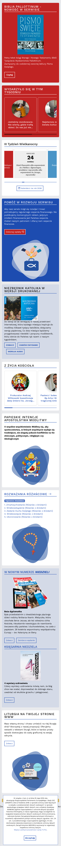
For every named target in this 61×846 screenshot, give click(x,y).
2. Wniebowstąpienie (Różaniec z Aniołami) (25, 508)
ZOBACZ (10, 345)
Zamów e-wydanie (26, 640)
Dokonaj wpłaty (15, 232)
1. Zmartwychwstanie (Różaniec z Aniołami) (25, 505)
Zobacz (9, 640)
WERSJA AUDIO (15, 351)
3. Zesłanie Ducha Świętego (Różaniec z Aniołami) (28, 511)
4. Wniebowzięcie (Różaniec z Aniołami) (23, 514)
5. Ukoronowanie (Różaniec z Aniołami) (23, 517)
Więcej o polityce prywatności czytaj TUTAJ (30, 830)
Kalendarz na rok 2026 (30, 188)
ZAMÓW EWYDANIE (28, 345)
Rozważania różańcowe (27, 494)
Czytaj (9, 75)
